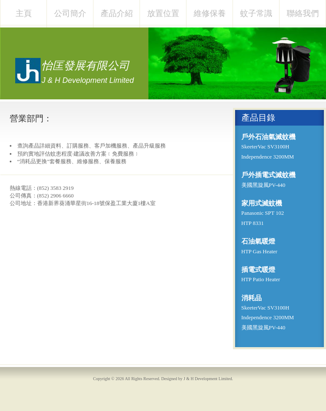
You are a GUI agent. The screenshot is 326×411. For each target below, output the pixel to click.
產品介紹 (117, 13)
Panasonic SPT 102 (262, 213)
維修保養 (210, 13)
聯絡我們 (303, 13)
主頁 (24, 13)
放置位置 (163, 13)
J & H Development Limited (208, 378)
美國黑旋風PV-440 (263, 185)
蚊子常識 (256, 13)
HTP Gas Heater (259, 251)
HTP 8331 (252, 223)
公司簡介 (70, 13)
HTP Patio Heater (260, 279)
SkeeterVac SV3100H (265, 146)
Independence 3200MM (267, 156)
